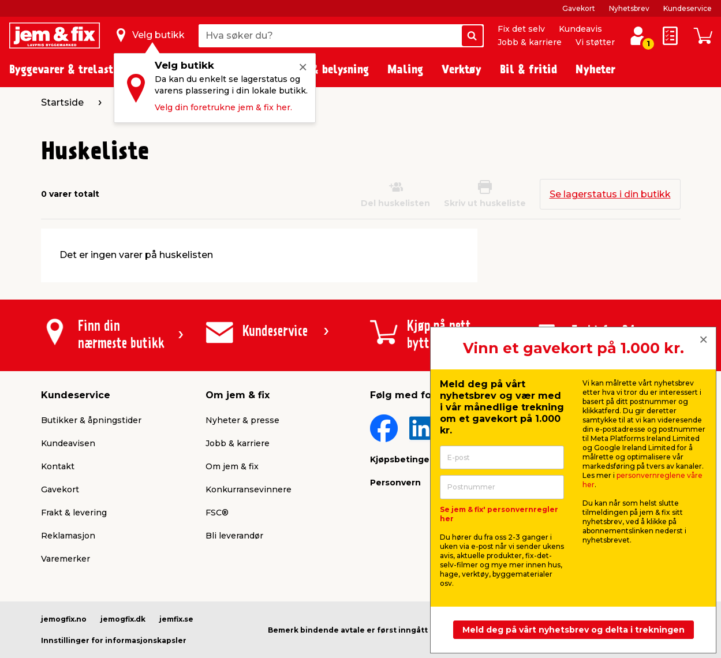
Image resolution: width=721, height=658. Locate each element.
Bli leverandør (234, 535)
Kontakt (57, 466)
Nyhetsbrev (629, 8)
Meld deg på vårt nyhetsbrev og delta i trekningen (573, 630)
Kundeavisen (68, 443)
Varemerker (65, 559)
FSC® (217, 512)
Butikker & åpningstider (91, 420)
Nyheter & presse (242, 420)
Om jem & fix (232, 466)
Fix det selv (521, 29)
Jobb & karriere (530, 42)
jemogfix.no (64, 619)
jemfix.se (176, 619)
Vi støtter (595, 42)
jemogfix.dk (122, 619)
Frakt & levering (74, 512)
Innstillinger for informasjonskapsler (113, 640)
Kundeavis (580, 29)
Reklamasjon (68, 535)
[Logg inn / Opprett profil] (638, 36)
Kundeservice (687, 8)
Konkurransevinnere (249, 489)
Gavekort (578, 8)
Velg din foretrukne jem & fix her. (223, 107)
